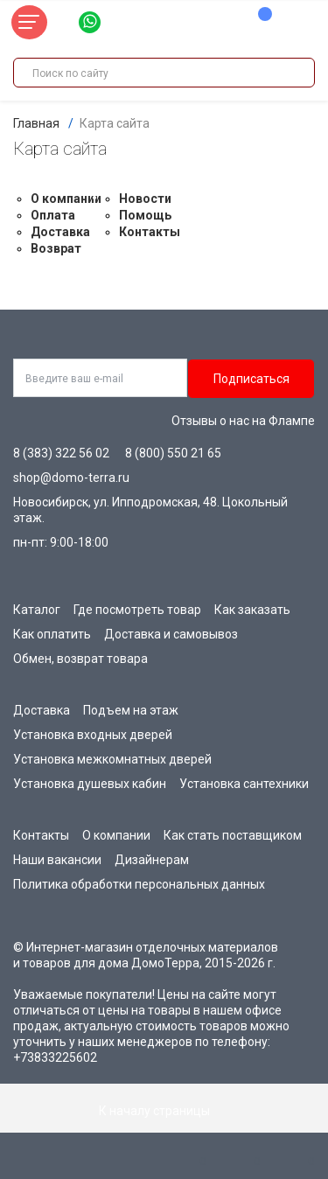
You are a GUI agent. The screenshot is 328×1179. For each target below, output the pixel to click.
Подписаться (251, 379)
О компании (66, 199)
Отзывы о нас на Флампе (243, 421)
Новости (145, 199)
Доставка (60, 232)
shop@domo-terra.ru (71, 478)
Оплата (53, 215)
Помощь (145, 215)
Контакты (149, 232)
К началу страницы (164, 1111)
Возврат (56, 248)
